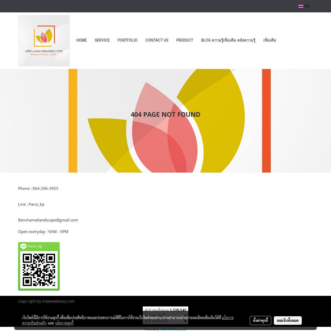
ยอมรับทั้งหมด (288, 320)
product (184, 40)
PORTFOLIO (127, 40)
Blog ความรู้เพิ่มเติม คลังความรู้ (228, 40)
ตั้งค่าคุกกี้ (260, 320)
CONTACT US (156, 40)
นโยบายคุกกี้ (64, 323)
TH (303, 6)
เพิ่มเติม (269, 40)
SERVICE (102, 40)
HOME (81, 40)
